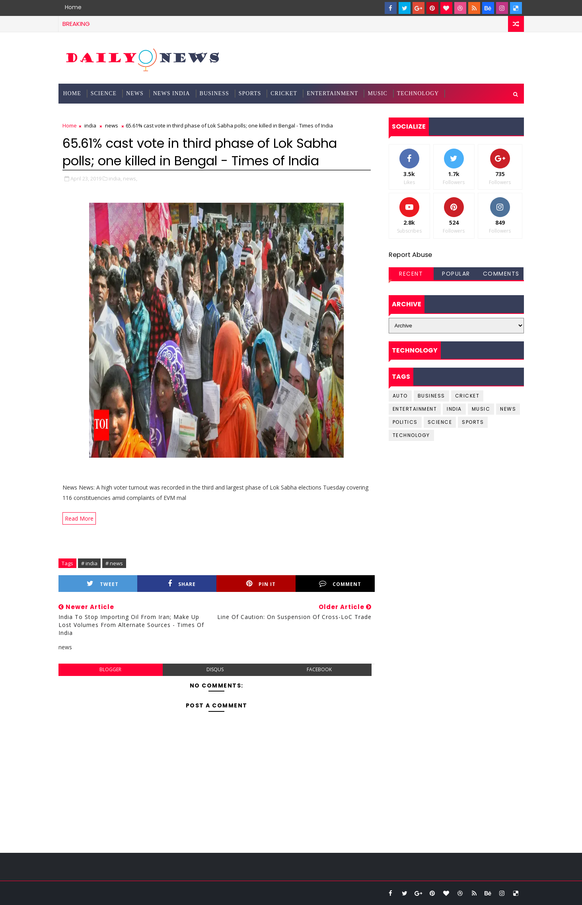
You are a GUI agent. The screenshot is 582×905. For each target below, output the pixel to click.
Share (182, 584)
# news (114, 563)
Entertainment (332, 93)
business (431, 395)
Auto (400, 395)
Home (73, 7)
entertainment (415, 408)
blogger (110, 669)
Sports (250, 93)
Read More (79, 518)
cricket (467, 395)
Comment (340, 584)
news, (130, 178)
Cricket (284, 93)
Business (214, 93)
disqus (215, 669)
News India (171, 93)
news (111, 125)
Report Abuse (410, 254)
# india (89, 563)
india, (115, 178)
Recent (411, 274)
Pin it (261, 584)
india (90, 125)
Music (377, 93)
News (135, 93)
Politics (405, 422)
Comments (501, 274)
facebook (319, 669)
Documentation (89, 113)
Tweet (103, 584)
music (481, 408)
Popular (456, 274)
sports (473, 422)
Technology (418, 93)
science (104, 93)
